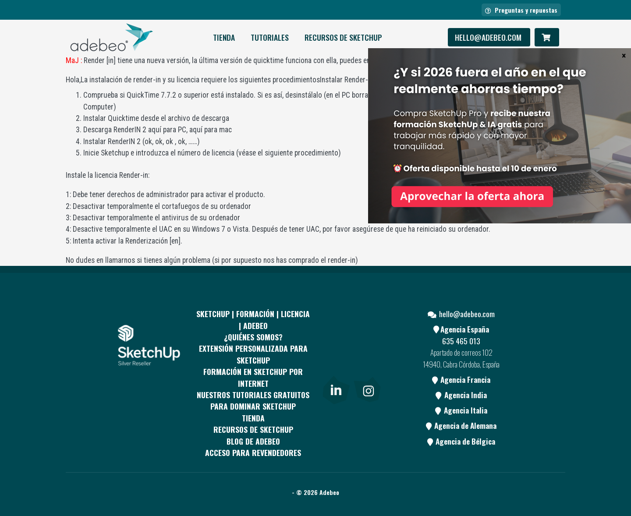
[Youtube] (335, 368)
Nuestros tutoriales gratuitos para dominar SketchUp (253, 400)
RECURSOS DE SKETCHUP (343, 37)
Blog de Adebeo (253, 441)
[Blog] (367, 368)
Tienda (224, 37)
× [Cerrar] (624, 55)
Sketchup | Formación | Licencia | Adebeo (253, 319)
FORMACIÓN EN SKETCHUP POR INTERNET (253, 377)
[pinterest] (367, 335)
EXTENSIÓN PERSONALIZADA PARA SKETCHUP (253, 354)
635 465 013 (461, 340)
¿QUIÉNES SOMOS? (253, 337)
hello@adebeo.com (489, 37)
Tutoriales (270, 37)
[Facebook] (335, 335)
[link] (336, 388)
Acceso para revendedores (253, 452)
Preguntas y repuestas (521, 9)
